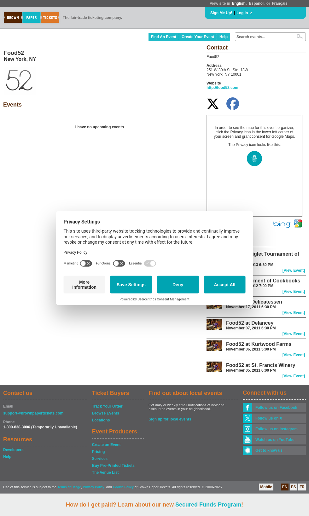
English (238, 3)
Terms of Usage (69, 487)
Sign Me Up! (221, 13)
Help (223, 37)
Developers (13, 450)
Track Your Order (107, 406)
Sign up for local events (170, 419)
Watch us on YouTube (274, 440)
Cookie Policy (123, 487)
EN (285, 487)
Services (100, 458)
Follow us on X (268, 418)
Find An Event (163, 37)
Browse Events (105, 413)
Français (279, 3)
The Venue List (105, 472)
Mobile (266, 487)
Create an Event (106, 445)
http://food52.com (222, 87)
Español (256, 3)
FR (302, 487)
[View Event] (294, 270)
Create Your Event (198, 37)
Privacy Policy (93, 487)
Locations (101, 420)
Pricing (98, 451)
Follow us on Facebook (276, 407)
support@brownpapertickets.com (33, 413)
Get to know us (269, 450)
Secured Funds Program (208, 505)
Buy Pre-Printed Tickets (113, 465)
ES (293, 487)
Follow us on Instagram (276, 429)
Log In (242, 13)
